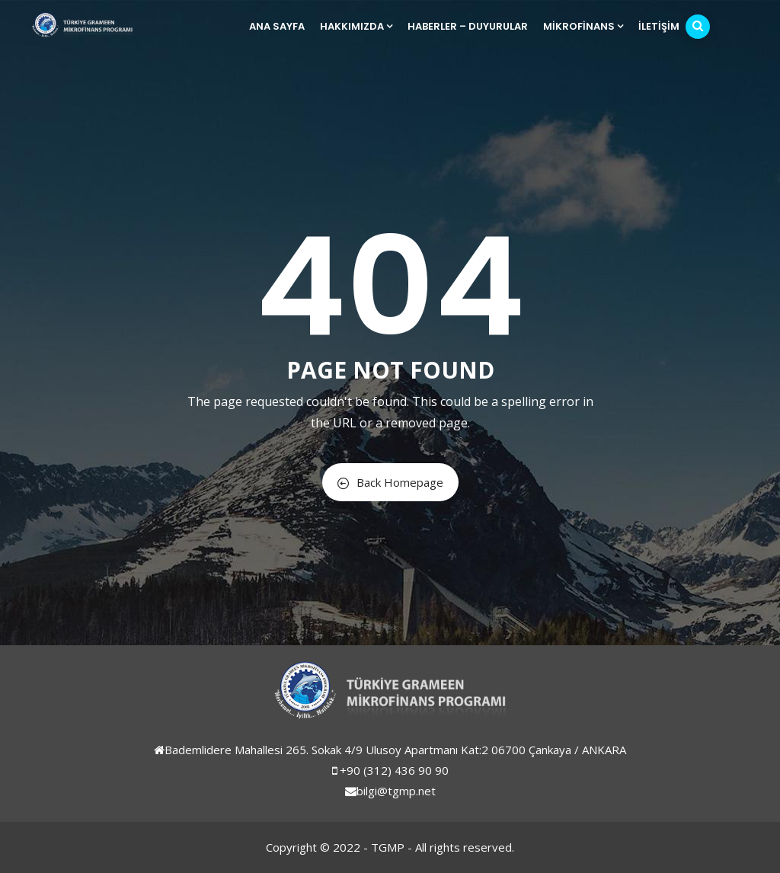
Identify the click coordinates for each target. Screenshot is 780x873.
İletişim (658, 26)
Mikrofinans (583, 26)
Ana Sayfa (277, 26)
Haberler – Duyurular (468, 26)
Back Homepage (390, 482)
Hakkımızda (356, 26)
